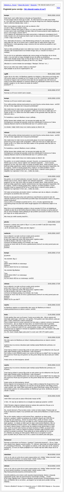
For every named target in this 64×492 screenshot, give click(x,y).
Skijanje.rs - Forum (10, 5)
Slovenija (34, 5)
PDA (58, 8)
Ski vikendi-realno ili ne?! (35, 9)
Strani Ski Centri (23, 5)
